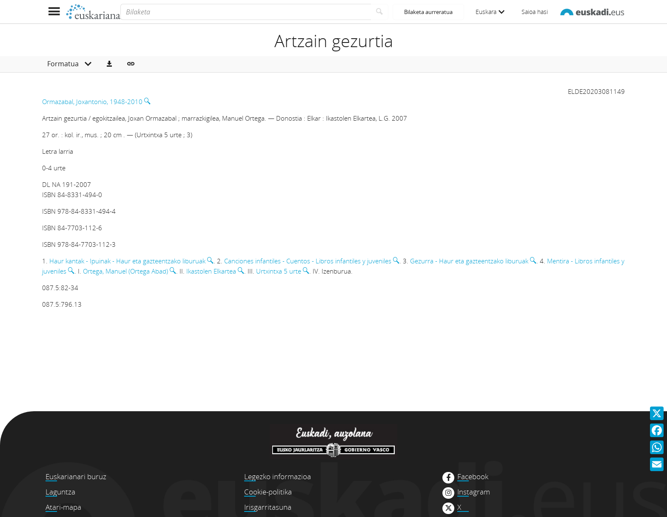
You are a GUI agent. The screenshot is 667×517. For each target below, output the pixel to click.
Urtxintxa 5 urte (278, 271)
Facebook (472, 477)
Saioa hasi (535, 12)
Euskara (490, 12)
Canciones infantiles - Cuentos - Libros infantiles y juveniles (307, 261)
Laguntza (60, 492)
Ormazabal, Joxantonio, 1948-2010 (92, 101)
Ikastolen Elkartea (211, 271)
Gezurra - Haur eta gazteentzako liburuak (469, 261)
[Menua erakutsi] (54, 11)
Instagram (473, 492)
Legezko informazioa (277, 476)
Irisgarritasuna (267, 507)
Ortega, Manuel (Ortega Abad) (125, 271)
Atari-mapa (63, 507)
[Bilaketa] (245, 12)
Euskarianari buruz (76, 476)
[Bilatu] (379, 12)
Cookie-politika (268, 492)
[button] (109, 64)
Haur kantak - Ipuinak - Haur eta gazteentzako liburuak (127, 261)
